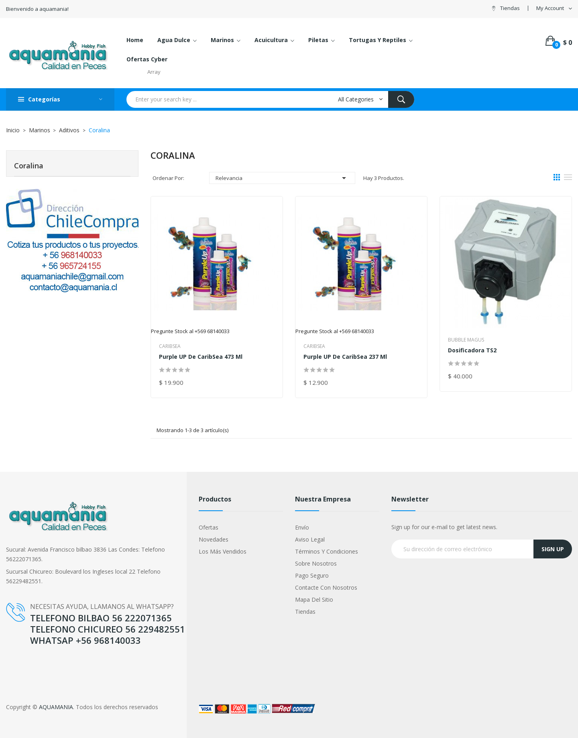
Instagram (19, 674)
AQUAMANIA (56, 707)
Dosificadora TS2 (472, 350)
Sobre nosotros (316, 563)
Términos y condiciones (326, 551)
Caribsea (170, 346)
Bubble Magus (466, 339)
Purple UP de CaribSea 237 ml (345, 356)
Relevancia (282, 178)
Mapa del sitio (314, 599)
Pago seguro (312, 575)
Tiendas (510, 8)
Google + (18, 666)
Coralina (28, 165)
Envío (302, 527)
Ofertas (208, 527)
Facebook (19, 649)
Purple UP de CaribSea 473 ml (200, 356)
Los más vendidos (222, 551)
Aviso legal (310, 539)
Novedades (213, 539)
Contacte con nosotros (326, 587)
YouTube (17, 657)
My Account (550, 8)
